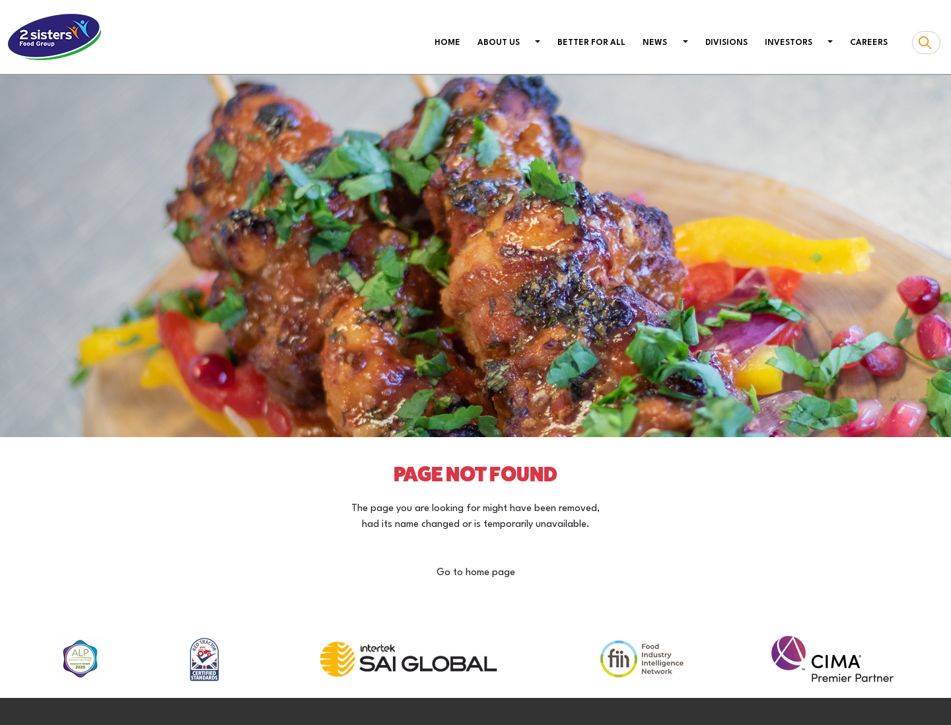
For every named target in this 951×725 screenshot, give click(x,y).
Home (450, 41)
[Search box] (926, 42)
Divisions (726, 43)
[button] (537, 43)
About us (498, 43)
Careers (869, 43)
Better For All (591, 43)
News (655, 43)
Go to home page (476, 573)
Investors (788, 43)
